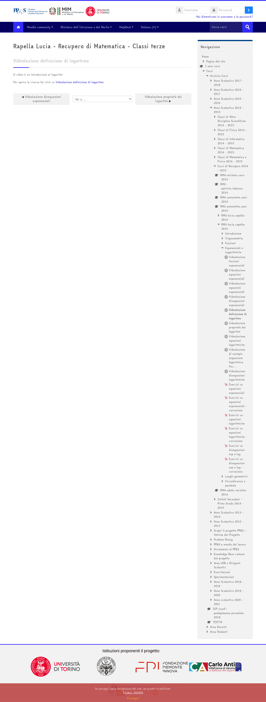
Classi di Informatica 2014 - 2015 (231, 141)
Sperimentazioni (224, 577)
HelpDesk (128, 27)
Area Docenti (218, 627)
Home (205, 56)
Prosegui (133, 698)
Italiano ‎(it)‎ (151, 27)
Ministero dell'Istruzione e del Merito (87, 27)
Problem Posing (223, 539)
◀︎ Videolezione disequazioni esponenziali (41, 98)
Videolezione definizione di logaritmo (80, 82)
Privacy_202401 (133, 692)
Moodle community (41, 27)
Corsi (209, 71)
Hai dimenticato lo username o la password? (224, 17)
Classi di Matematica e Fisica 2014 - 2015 (232, 159)
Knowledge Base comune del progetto (229, 556)
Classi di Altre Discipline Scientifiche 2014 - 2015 (232, 120)
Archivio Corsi (219, 75)
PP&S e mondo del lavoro (230, 544)
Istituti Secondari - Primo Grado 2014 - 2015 (231, 503)
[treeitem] (225, 344)
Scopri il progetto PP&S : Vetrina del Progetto (230, 532)
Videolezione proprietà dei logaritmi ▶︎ (163, 98)
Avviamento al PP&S (226, 549)
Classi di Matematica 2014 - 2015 (231, 150)
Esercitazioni (222, 572)
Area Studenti (218, 631)
